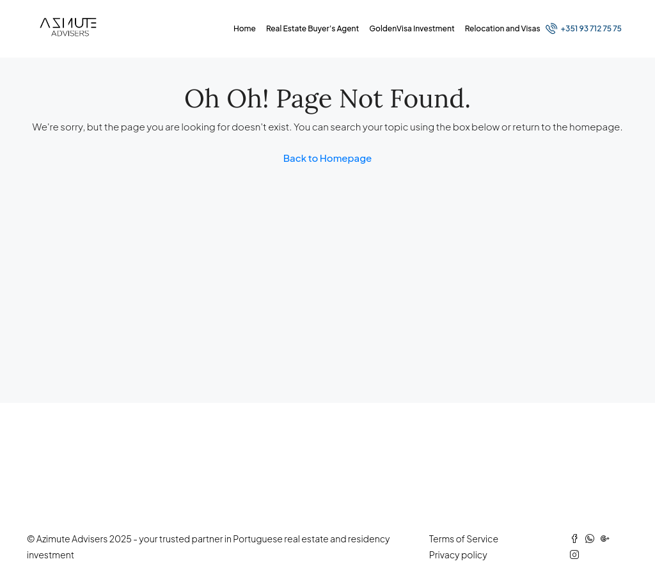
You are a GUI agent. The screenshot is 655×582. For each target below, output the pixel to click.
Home (244, 28)
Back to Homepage (327, 158)
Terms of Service (463, 538)
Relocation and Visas (503, 28)
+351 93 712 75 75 (584, 28)
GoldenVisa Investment (411, 28)
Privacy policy (458, 554)
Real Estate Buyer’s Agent (312, 28)
